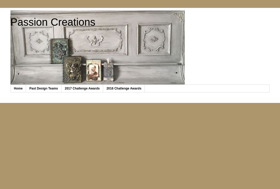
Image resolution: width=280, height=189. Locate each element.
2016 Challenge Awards (124, 88)
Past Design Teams (43, 88)
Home (18, 88)
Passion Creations (53, 22)
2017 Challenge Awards (82, 88)
